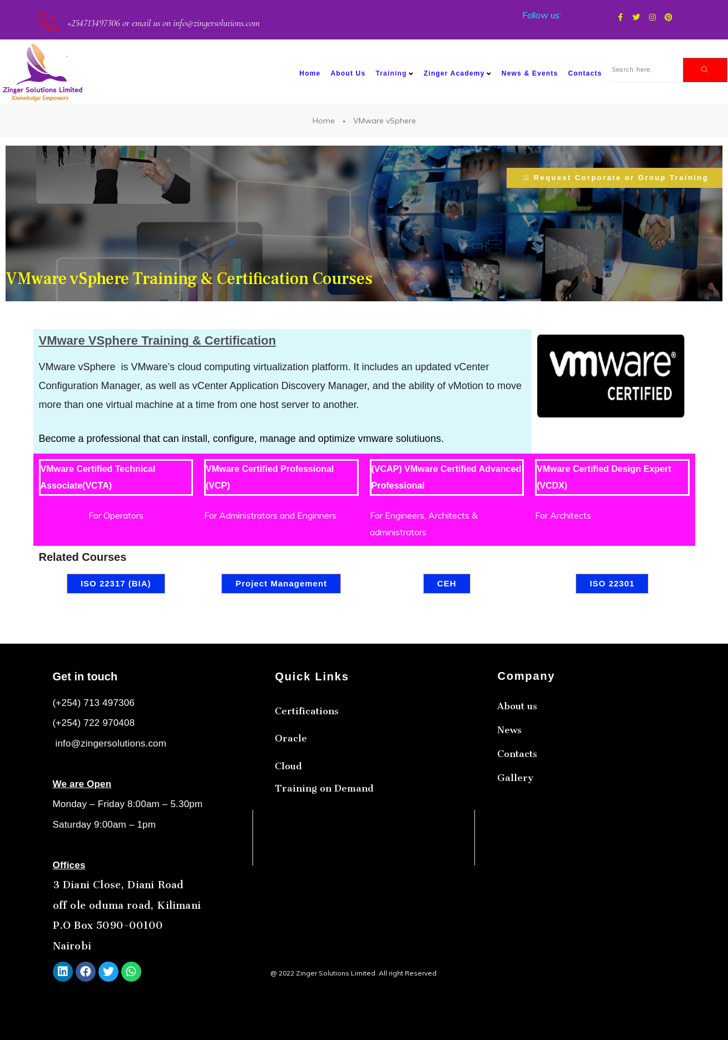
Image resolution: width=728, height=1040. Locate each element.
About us (517, 759)
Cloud (288, 799)
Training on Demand (324, 821)
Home (309, 73)
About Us (347, 73)
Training (394, 73)
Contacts (585, 73)
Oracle (291, 771)
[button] (614, 178)
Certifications (307, 744)
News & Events (530, 73)
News (509, 783)
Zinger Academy (458, 73)
